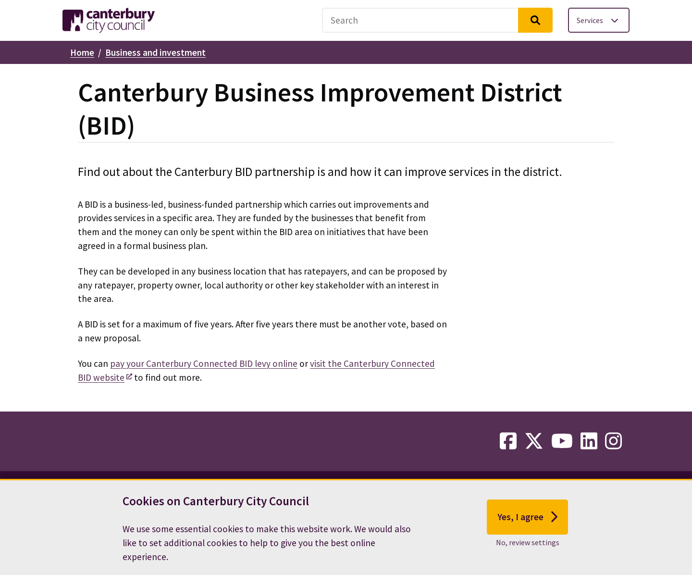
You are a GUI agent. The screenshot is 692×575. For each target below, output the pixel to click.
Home (82, 52)
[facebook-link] (508, 441)
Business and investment (155, 52)
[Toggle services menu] (599, 20)
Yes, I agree (527, 523)
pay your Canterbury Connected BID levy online (203, 363)
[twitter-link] (534, 441)
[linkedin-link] (589, 441)
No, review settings (527, 548)
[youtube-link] (562, 441)
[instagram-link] (613, 441)
